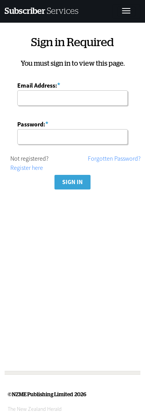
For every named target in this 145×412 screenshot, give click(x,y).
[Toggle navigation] (126, 11)
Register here (26, 167)
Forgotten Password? (114, 158)
